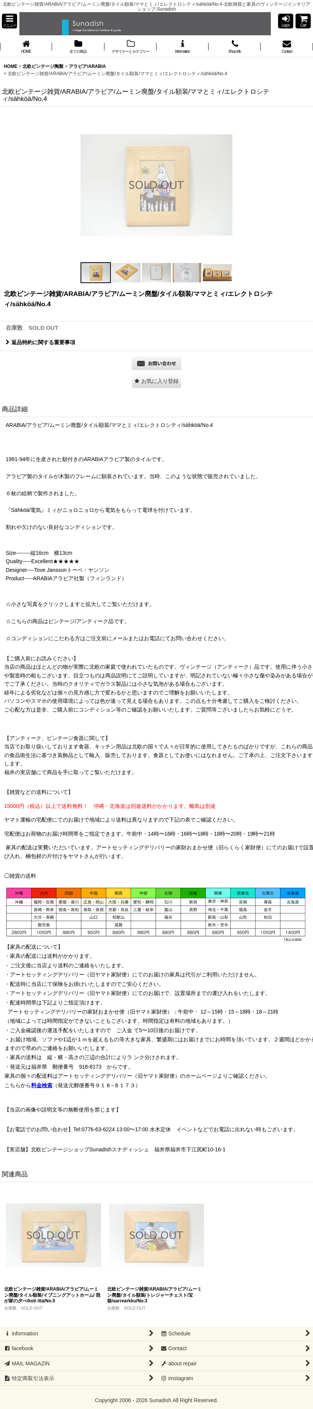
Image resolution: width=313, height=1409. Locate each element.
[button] (9, 21)
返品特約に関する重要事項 (40, 342)
